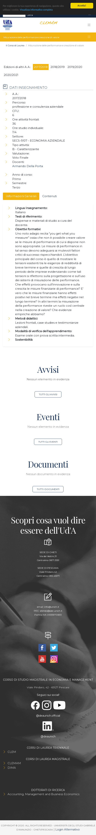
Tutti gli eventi (48, 441)
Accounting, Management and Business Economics (43, 794)
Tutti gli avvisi (48, 394)
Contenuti (49, 196)
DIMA (12, 767)
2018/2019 (57, 67)
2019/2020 (74, 67)
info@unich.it (51, 606)
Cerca (30, 14)
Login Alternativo (67, 829)
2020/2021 (11, 75)
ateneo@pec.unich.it (51, 610)
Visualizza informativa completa (36, 9)
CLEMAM (14, 763)
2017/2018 (41, 67)
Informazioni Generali (21, 196)
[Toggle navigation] (89, 15)
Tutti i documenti (48, 489)
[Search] (14, 15)
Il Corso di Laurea (15, 45)
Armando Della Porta (27, 166)
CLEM (12, 752)
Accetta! (81, 5)
